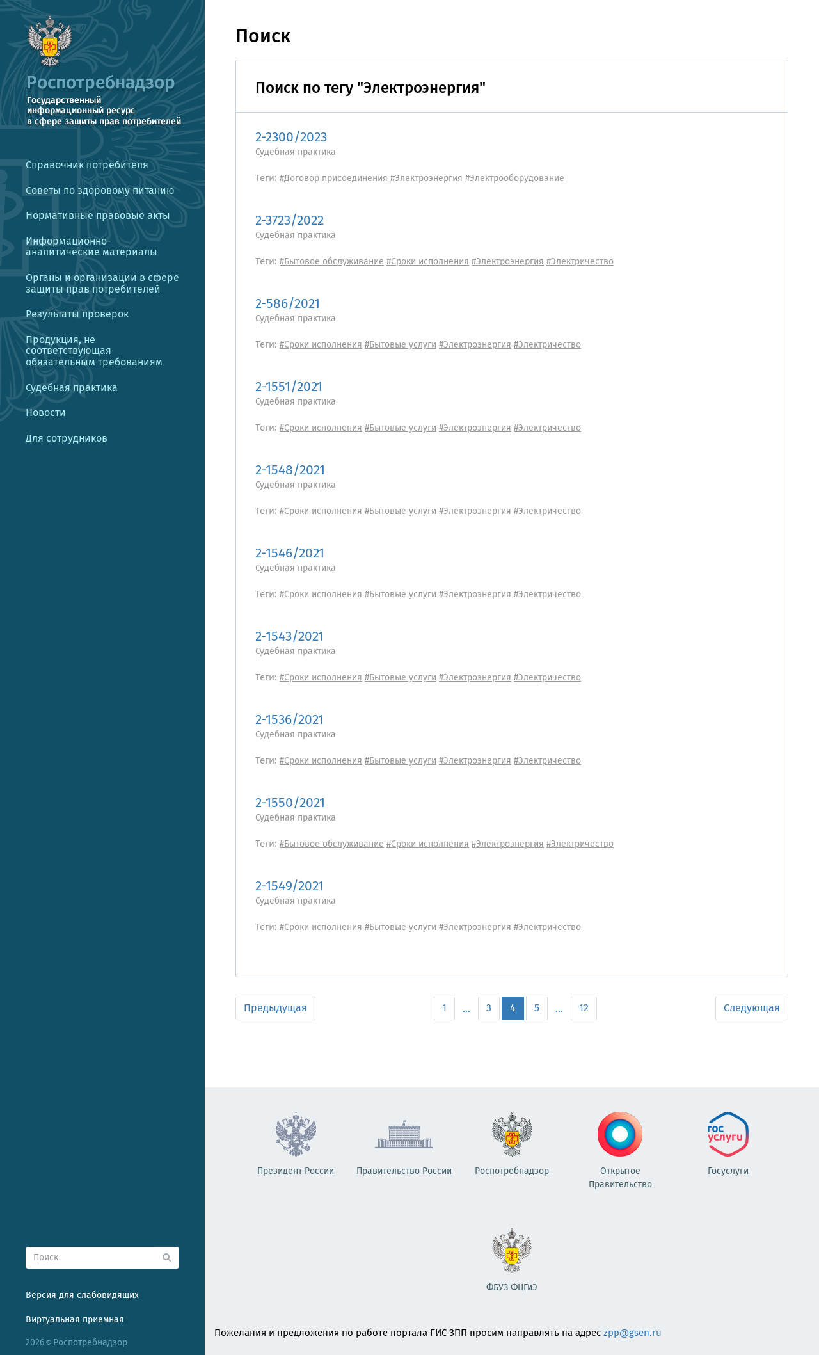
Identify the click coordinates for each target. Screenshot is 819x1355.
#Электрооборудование (514, 178)
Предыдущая (275, 1008)
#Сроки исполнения (427, 261)
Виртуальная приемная (75, 1319)
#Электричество (580, 261)
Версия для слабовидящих (82, 1295)
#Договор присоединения (334, 178)
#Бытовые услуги (400, 344)
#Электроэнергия (426, 178)
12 (584, 1008)
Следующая (752, 1008)
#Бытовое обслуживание (332, 261)
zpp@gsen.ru (632, 1332)
